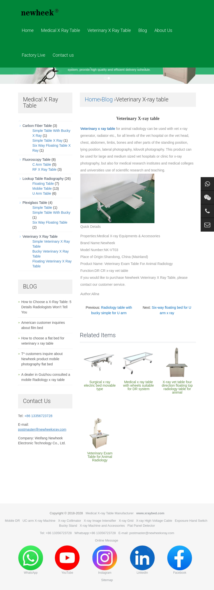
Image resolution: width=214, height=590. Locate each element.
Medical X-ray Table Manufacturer (109, 513)
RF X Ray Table (44, 169)
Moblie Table (42, 188)
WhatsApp (30, 559)
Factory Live (33, 55)
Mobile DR (12, 520)
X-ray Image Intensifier (100, 520)
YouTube (67, 559)
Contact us (63, 55)
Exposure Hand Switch (191, 520)
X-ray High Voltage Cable (154, 520)
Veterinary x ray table (97, 129)
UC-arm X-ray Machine (38, 520)
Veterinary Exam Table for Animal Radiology (99, 456)
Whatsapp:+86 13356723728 (95, 533)
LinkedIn (142, 559)
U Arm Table (41, 193)
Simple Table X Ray (47, 140)
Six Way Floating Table (49, 222)
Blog (142, 30)
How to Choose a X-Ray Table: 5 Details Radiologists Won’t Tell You (46, 307)
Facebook (179, 559)
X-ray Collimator (69, 520)
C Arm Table (41, 164)
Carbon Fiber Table (37, 126)
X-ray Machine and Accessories (102, 525)
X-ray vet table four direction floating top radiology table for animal (177, 387)
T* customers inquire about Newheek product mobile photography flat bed (42, 359)
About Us (163, 30)
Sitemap (107, 580)
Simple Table (42, 208)
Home (28, 30)
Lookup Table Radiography (43, 179)
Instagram (104, 559)
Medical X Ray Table (60, 30)
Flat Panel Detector (141, 525)
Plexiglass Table (34, 203)
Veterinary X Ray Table (109, 30)
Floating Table (43, 184)
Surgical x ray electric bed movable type (100, 385)
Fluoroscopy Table (36, 160)
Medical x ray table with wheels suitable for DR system (138, 385)
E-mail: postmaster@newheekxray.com (146, 533)
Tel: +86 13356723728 (56, 533)
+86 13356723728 (38, 416)
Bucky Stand (68, 525)
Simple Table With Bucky (51, 212)
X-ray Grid (126, 520)
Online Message (106, 540)
